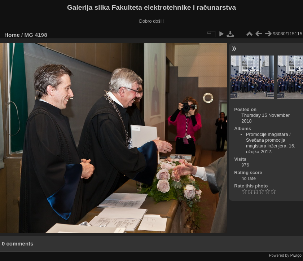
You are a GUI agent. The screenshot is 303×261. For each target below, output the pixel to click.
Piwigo (296, 255)
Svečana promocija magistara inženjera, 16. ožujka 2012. (270, 145)
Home (12, 35)
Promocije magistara (267, 134)
